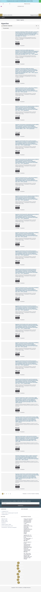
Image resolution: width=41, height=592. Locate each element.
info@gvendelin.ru (4, 514)
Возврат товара (4, 520)
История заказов (4, 521)
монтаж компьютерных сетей (7, 525)
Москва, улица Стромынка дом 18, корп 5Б (9, 513)
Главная (18, 20)
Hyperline (22, 20)
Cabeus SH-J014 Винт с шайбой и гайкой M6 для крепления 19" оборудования (28, 520)
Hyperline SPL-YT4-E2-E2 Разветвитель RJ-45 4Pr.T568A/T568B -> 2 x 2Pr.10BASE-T (28, 537)
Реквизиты (3, 522)
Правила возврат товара (6, 524)
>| (10, 493)
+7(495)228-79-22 (4, 511)
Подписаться (20, 505)
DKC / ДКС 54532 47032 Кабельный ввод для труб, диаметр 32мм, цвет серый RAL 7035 (28, 555)
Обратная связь (4, 518)
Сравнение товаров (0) (7, 25)
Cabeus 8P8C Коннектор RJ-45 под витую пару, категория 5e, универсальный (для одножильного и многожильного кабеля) (28, 528)
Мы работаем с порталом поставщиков (8, 527)
